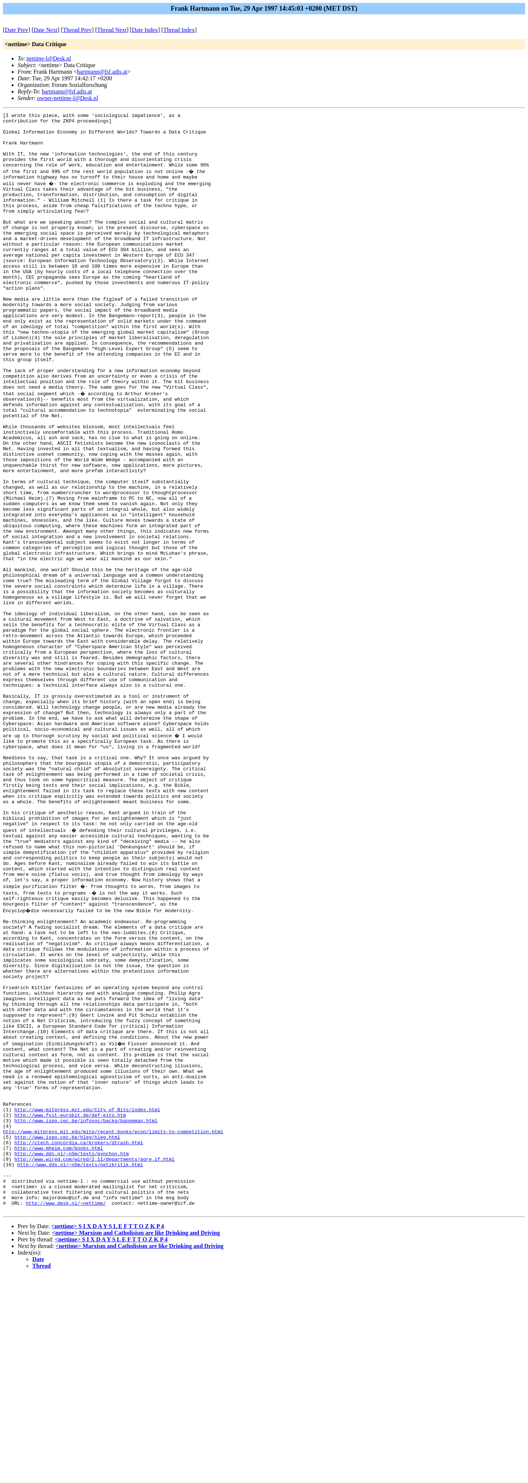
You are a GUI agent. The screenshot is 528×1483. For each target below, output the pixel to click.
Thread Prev (77, 30)
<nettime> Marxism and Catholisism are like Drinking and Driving (136, 1441)
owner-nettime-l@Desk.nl (67, 98)
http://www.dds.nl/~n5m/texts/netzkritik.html (80, 1363)
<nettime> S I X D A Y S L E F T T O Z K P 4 (107, 1434)
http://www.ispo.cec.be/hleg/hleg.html (67, 1330)
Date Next (46, 30)
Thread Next (111, 30)
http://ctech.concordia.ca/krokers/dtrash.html (78, 1337)
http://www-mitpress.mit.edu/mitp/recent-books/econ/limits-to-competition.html (113, 1324)
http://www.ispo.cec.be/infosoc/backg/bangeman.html (85, 1310)
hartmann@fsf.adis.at (102, 72)
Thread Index (179, 30)
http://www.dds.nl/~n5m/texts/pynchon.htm (71, 1350)
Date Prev (16, 30)
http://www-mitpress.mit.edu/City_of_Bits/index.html (87, 1297)
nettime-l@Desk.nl (48, 58)
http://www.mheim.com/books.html (58, 1343)
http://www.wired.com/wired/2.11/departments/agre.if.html (94, 1357)
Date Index (145, 30)
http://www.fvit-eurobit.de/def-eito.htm (70, 1304)
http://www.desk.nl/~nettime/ (66, 1409)
